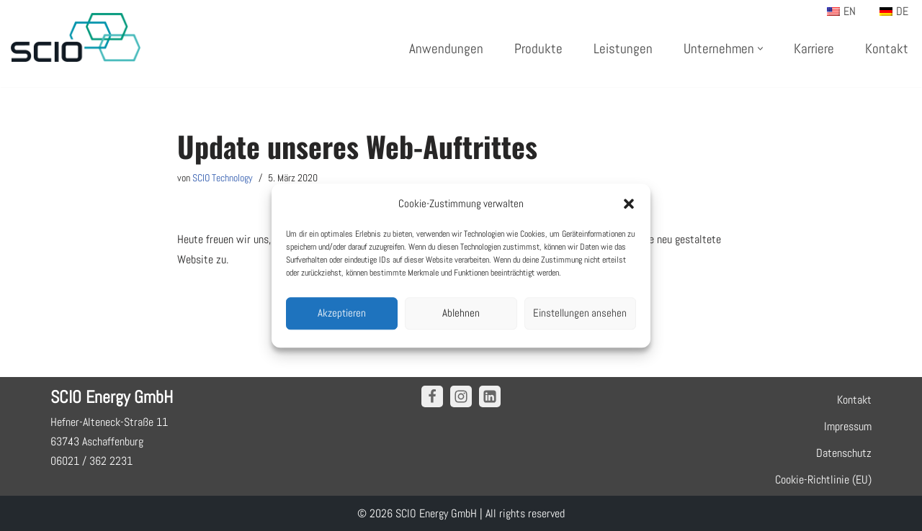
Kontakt (886, 49)
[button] (629, 203)
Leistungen (623, 49)
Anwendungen (446, 49)
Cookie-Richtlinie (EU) (823, 479)
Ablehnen (461, 312)
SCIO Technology (222, 177)
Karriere (814, 49)
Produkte (538, 49)
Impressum (848, 426)
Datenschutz (844, 452)
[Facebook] (432, 396)
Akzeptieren (342, 312)
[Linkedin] (490, 396)
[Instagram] (461, 396)
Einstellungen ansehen (580, 312)
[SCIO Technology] (75, 37)
